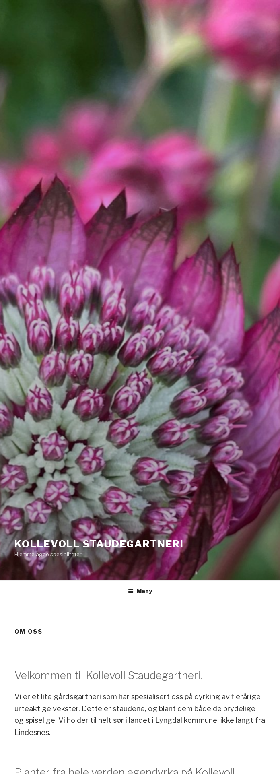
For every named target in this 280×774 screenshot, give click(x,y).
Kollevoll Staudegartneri (99, 544)
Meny (140, 591)
